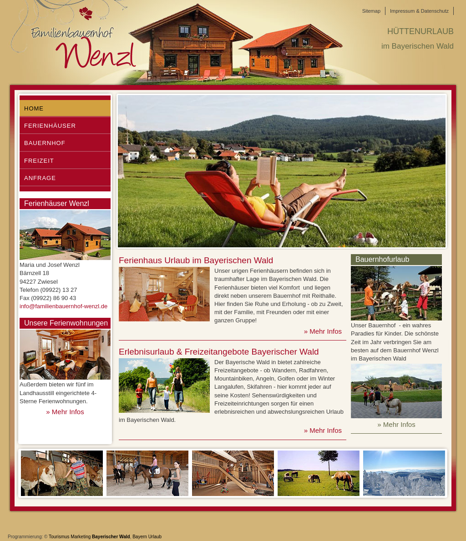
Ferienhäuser (50, 125)
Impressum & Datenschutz (419, 11)
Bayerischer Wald (111, 536)
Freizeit (39, 160)
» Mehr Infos (65, 412)
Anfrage (40, 178)
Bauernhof (45, 143)
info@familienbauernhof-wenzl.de (63, 306)
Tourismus (59, 536)
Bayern (139, 536)
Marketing (81, 536)
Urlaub (155, 536)
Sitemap (371, 11)
